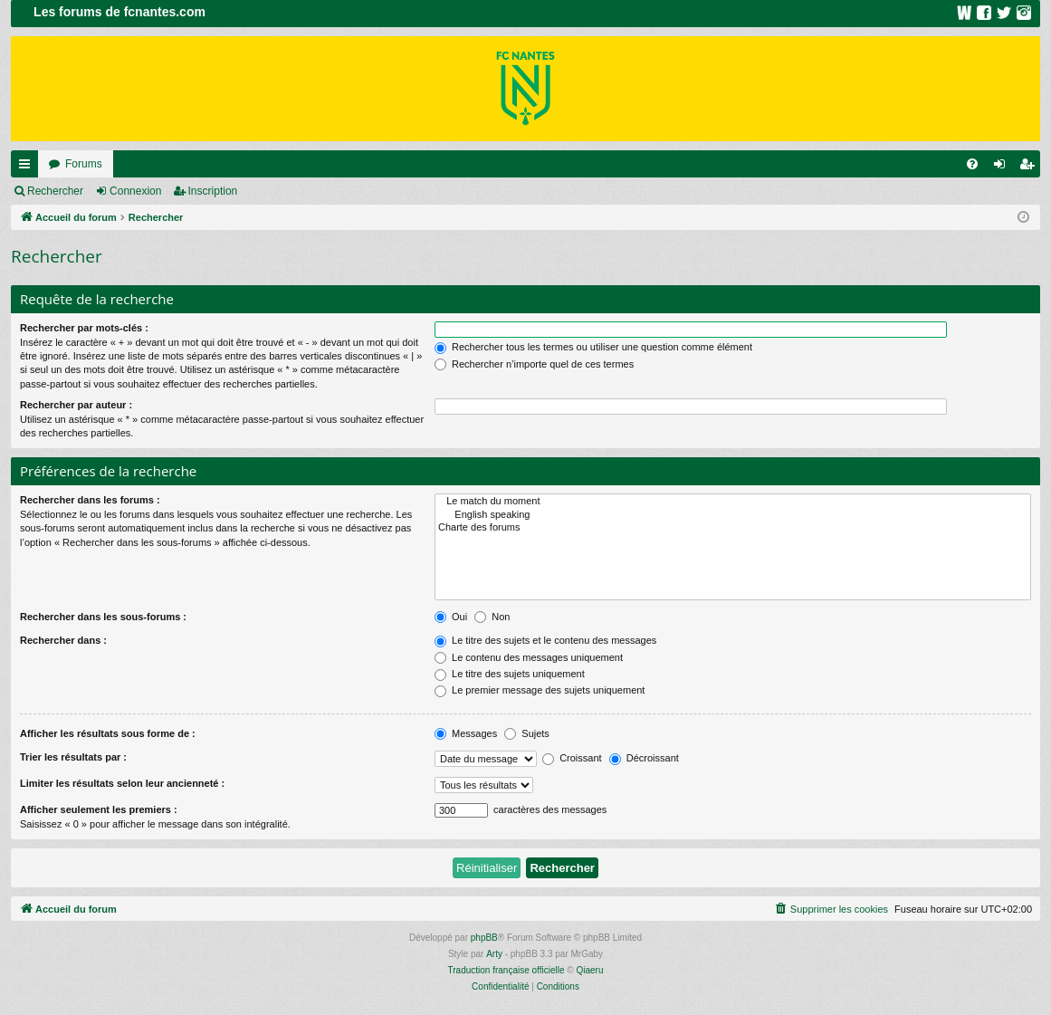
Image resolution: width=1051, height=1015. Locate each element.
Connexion (135, 191)
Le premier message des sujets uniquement (540, 690)
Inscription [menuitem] (1030, 167)
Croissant (572, 757)
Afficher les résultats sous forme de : (108, 733)
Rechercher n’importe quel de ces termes (534, 364)
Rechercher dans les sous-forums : (103, 616)
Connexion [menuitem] (1003, 167)
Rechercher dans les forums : (90, 499)
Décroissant (644, 757)
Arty (494, 954)
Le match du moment (732, 501)
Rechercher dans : (63, 640)
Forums (83, 164)
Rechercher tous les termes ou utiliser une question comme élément (593, 346)
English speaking (732, 515)
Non (492, 616)
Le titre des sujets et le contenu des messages (545, 640)
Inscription (213, 191)
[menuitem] (972, 163)
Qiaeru (589, 970)
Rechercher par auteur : (76, 404)
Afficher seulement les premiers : (98, 809)
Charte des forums (732, 528)
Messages (466, 733)
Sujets (526, 733)
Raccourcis (28, 167)
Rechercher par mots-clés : (84, 327)
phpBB (484, 938)
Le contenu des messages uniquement (529, 657)
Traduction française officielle (506, 970)
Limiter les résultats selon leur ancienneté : (122, 783)
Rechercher (55, 191)
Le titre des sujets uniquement (510, 673)
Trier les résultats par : (73, 757)
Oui (451, 616)
